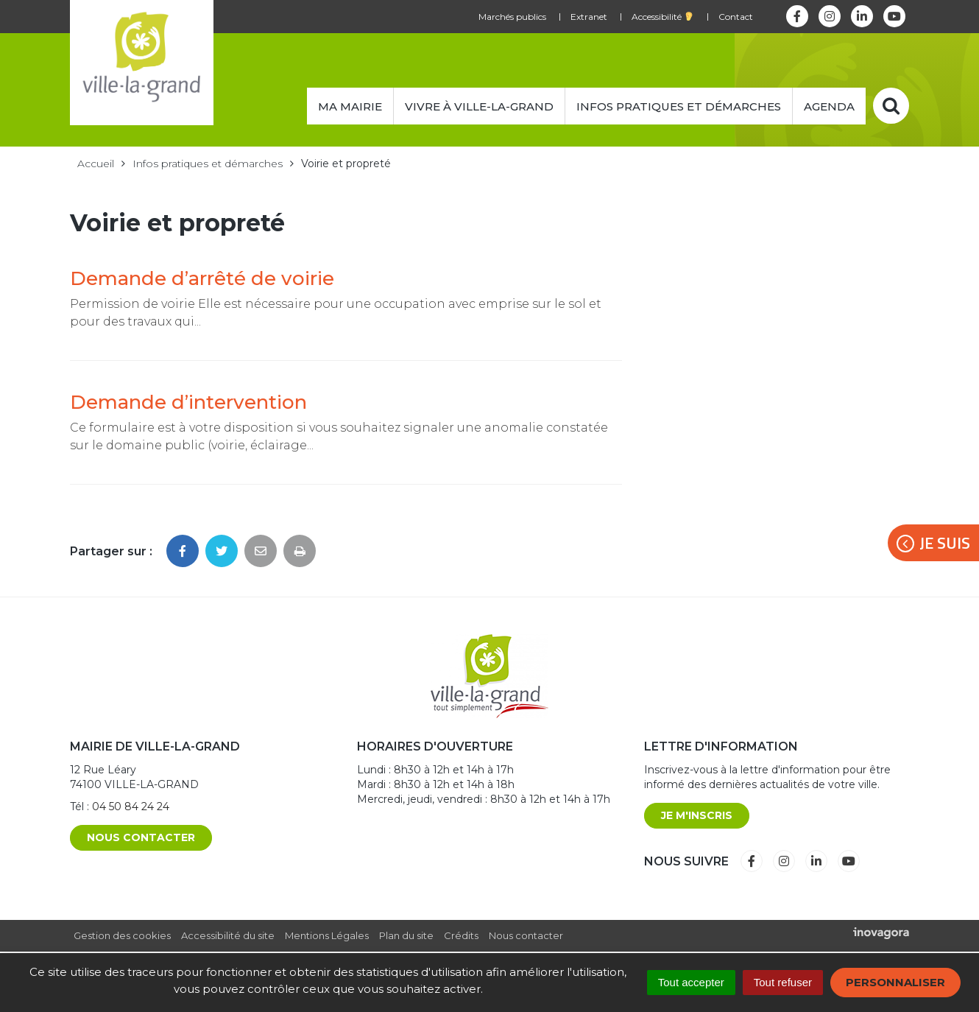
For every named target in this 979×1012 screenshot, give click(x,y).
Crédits (461, 935)
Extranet (588, 16)
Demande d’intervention (188, 402)
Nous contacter (141, 837)
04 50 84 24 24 (130, 806)
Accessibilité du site (228, 935)
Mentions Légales (327, 935)
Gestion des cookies (122, 935)
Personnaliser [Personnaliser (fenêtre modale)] (895, 982)
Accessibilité (662, 16)
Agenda (829, 106)
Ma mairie (350, 106)
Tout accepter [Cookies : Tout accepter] (691, 982)
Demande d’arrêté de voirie (202, 278)
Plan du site (406, 935)
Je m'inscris (696, 815)
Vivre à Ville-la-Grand (479, 106)
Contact (735, 16)
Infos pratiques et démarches (678, 106)
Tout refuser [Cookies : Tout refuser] (783, 982)
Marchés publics (512, 16)
